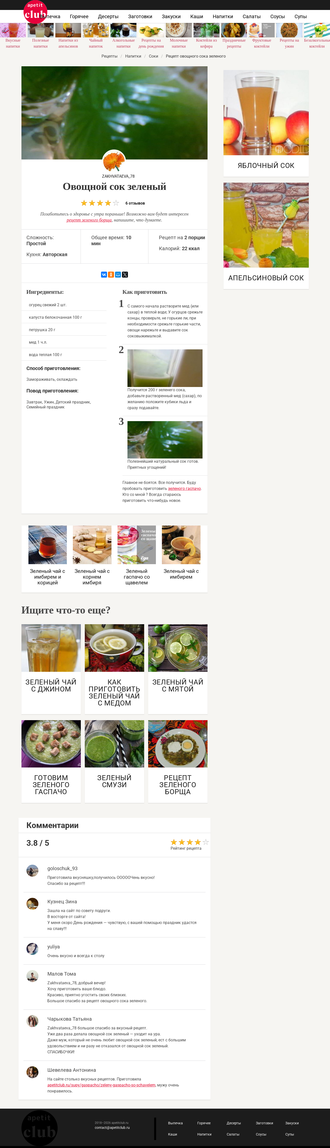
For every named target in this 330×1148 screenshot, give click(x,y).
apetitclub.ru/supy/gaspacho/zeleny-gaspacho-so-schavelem (101, 1085)
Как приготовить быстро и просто (35, 12)
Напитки (223, 16)
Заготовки (140, 16)
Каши (196, 16)
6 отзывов (113, 202)
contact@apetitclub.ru (112, 1128)
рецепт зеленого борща (89, 220)
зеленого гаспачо (184, 488)
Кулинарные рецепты (39, 1128)
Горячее (79, 16)
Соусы (277, 16)
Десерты (108, 16)
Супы (301, 16)
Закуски (171, 16)
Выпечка (49, 16)
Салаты (252, 16)
